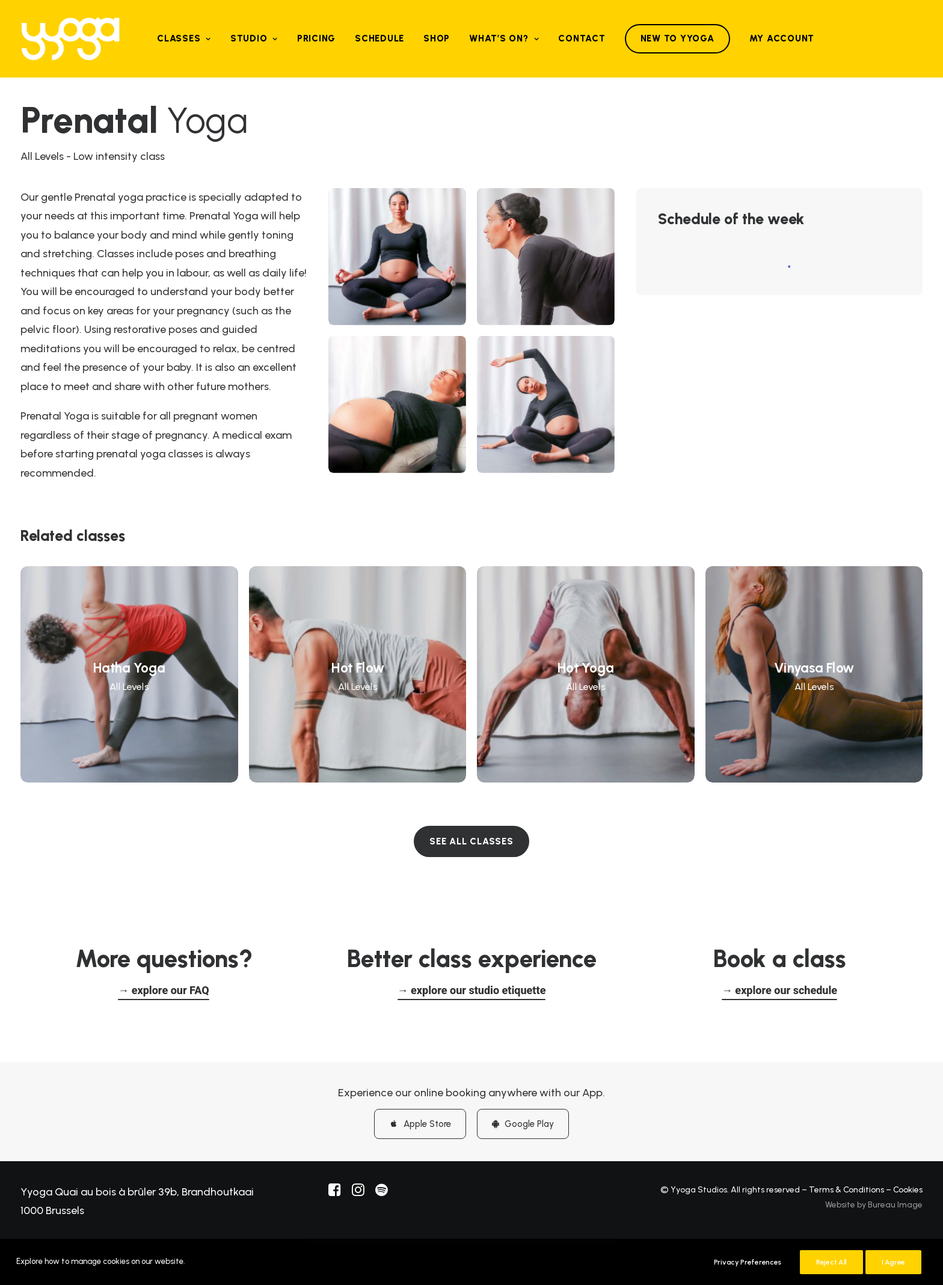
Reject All (831, 1262)
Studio (254, 38)
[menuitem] (184, 39)
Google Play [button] (523, 1123)
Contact (581, 38)
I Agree (893, 1262)
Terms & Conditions (846, 1189)
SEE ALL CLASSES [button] (471, 841)
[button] (163, 990)
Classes (184, 38)
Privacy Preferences (747, 1262)
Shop (436, 38)
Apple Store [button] (420, 1123)
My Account (782, 38)
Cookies (908, 1189)
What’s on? (504, 38)
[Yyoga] (70, 38)
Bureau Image (895, 1205)
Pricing (316, 38)
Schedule (379, 38)
